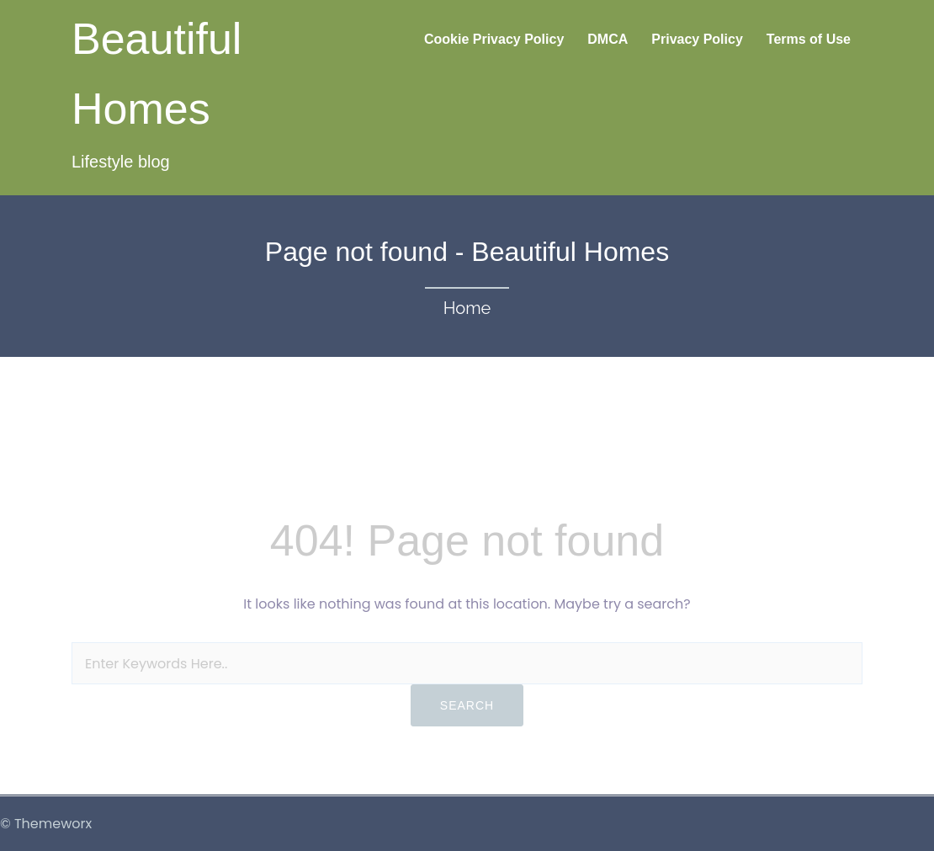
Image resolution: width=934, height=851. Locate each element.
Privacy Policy (697, 39)
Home (467, 308)
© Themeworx (46, 823)
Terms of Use (809, 39)
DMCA (607, 39)
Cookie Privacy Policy (494, 39)
